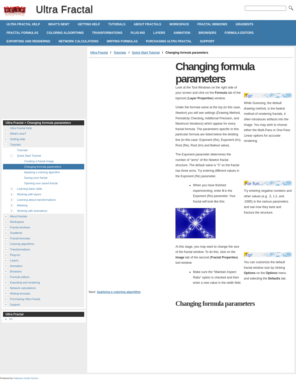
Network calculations (78, 41)
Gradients (244, 24)
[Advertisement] (131, 95)
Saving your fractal (35, 177)
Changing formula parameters (42, 166)
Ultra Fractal (15, 11)
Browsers (207, 33)
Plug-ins (138, 33)
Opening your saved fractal (41, 183)
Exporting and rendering (28, 41)
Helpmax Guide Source (25, 378)
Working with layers (29, 194)
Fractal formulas (22, 33)
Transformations (107, 33)
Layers (159, 33)
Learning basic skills (29, 188)
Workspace (179, 24)
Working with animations (32, 210)
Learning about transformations (36, 199)
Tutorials (116, 24)
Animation (181, 33)
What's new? (59, 24)
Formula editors (239, 33)
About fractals (147, 24)
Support (207, 41)
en (10, 318)
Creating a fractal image (39, 161)
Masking (22, 205)
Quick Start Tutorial (146, 52)
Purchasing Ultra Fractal (168, 41)
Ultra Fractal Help (23, 24)
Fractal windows (213, 24)
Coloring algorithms (65, 33)
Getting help (89, 24)
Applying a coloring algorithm (119, 292)
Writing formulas (122, 41)
